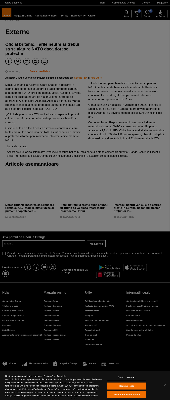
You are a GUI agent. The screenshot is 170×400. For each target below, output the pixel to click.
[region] (85, 385)
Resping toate (126, 386)
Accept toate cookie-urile (127, 394)
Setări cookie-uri (126, 377)
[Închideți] (164, 385)
